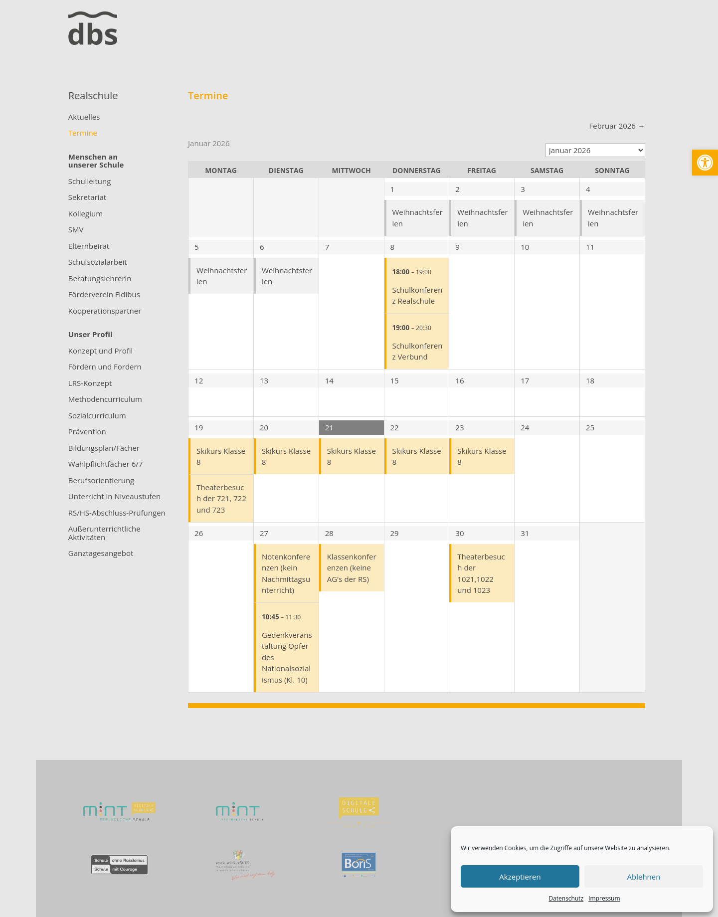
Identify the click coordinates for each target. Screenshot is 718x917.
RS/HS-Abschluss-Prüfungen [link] (117, 513)
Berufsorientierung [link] (101, 480)
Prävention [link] (87, 431)
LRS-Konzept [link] (90, 383)
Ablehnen (644, 877)
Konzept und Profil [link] (100, 351)
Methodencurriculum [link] (105, 399)
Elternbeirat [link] (88, 246)
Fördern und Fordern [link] (105, 367)
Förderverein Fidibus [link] (104, 294)
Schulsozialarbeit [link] (97, 262)
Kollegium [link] (85, 213)
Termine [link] (82, 133)
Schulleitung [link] (89, 181)
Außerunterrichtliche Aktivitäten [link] (104, 533)
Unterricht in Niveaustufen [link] (114, 496)
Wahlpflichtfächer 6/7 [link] (105, 464)
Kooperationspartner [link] (105, 311)
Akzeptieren (519, 877)
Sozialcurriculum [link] (97, 415)
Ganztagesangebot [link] (101, 553)
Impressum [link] (604, 898)
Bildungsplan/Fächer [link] (104, 448)
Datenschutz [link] (565, 898)
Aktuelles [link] (84, 117)
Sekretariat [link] (87, 197)
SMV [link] (76, 229)
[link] (705, 163)
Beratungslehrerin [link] (100, 278)
